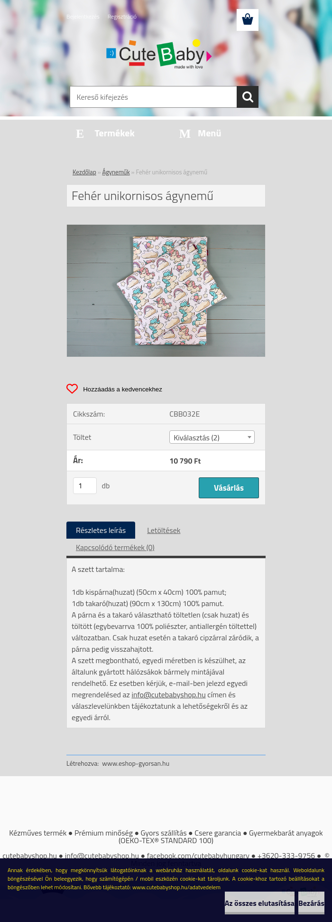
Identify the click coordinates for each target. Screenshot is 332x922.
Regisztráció (122, 16)
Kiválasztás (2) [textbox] (197, 437)
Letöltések (163, 530)
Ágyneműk (116, 172)
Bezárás (311, 903)
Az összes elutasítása (260, 903)
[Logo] (160, 55)
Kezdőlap (84, 172)
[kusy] (85, 485)
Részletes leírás (101, 530)
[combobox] (211, 437)
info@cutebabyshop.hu (168, 694)
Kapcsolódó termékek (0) (115, 547)
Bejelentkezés (83, 16)
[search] (247, 97)
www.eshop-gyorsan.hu (135, 763)
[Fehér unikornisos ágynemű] (166, 228)
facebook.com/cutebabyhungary (198, 855)
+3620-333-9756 (286, 855)
